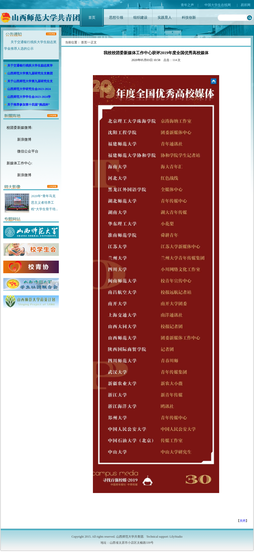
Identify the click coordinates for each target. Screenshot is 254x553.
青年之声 (187, 5)
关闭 (243, 521)
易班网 (245, 5)
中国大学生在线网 (218, 5)
